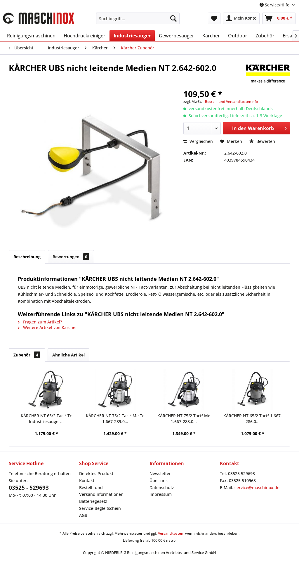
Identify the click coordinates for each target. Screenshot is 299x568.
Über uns (159, 480)
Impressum (161, 494)
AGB (83, 515)
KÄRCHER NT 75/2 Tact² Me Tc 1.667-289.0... (115, 418)
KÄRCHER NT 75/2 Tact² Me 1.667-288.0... (183, 418)
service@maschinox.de (256, 487)
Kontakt (86, 480)
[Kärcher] (211, 35)
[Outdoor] (237, 35)
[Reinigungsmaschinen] (31, 35)
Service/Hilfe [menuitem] (275, 5)
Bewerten (262, 141)
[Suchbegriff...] (138, 18)
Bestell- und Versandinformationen (101, 491)
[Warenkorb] (278, 18)
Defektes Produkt (96, 473)
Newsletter (160, 473)
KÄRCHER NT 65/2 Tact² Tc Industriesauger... (46, 418)
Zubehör (26, 355)
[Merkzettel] (214, 18)
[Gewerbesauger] (176, 35)
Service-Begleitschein (100, 508)
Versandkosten (170, 533)
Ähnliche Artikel (68, 355)
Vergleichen (198, 141)
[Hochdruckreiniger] (84, 35)
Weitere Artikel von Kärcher (47, 327)
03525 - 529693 (29, 487)
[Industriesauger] (132, 35)
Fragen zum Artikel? (40, 322)
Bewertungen (71, 256)
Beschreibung (27, 256)
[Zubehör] (265, 35)
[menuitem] (138, 18)
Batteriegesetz (93, 501)
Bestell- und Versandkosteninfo (231, 101)
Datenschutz (162, 487)
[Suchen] (173, 18)
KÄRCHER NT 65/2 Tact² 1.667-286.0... (252, 418)
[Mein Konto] (241, 18)
